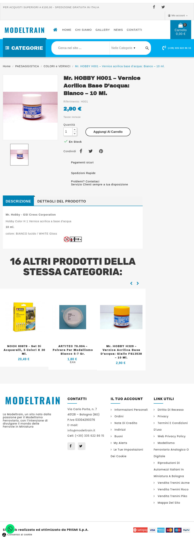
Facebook (155, 7)
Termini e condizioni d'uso (171, 426)
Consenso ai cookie (17, 534)
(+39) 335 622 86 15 (179, 48)
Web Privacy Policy (171, 436)
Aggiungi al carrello (108, 131)
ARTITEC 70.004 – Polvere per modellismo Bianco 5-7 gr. (73, 350)
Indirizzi (120, 430)
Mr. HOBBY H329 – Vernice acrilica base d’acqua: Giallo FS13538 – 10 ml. (121, 352)
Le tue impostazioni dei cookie (127, 453)
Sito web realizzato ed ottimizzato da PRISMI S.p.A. (45, 529)
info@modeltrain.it (81, 430)
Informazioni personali (131, 410)
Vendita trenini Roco (173, 489)
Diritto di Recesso (170, 410)
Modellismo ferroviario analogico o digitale (171, 449)
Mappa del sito (168, 503)
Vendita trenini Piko (172, 496)
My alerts (120, 443)
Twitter (164, 7)
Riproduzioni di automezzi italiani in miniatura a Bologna (169, 469)
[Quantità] (68, 132)
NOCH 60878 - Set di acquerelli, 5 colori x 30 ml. (24, 350)
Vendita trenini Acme (173, 483)
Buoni (118, 436)
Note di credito (125, 423)
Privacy (162, 416)
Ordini (119, 416)
